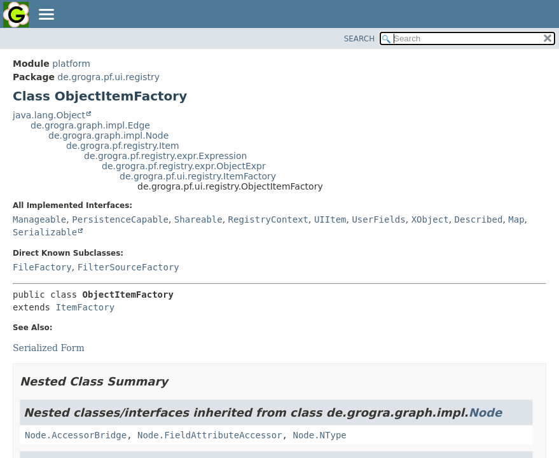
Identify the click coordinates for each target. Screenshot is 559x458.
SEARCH (359, 38)
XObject (430, 219)
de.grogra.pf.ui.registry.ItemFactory (198, 176)
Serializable (45, 232)
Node (485, 412)
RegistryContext (268, 219)
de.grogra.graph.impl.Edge (90, 125)
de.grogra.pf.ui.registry (108, 77)
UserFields (378, 219)
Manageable (39, 219)
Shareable (198, 219)
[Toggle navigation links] (46, 15)
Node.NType (319, 435)
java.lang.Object (49, 115)
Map (516, 219)
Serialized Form (49, 348)
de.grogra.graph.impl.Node (108, 135)
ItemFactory (84, 307)
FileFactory (42, 267)
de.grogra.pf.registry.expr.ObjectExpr (184, 166)
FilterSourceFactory (128, 267)
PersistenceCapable (120, 219)
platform (71, 64)
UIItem (330, 219)
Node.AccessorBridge (76, 435)
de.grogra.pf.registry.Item (122, 146)
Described (479, 219)
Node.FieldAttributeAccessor (209, 435)
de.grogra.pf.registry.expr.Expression (165, 156)
